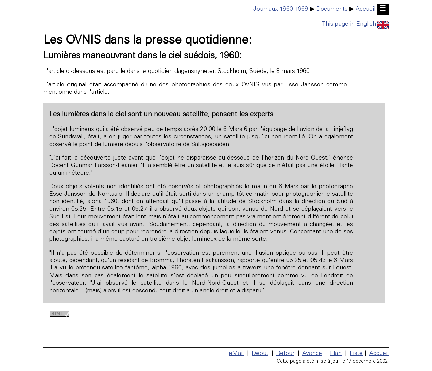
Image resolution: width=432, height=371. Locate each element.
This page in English (355, 24)
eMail (236, 354)
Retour (285, 354)
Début (260, 354)
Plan (336, 354)
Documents (332, 9)
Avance (312, 354)
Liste (356, 354)
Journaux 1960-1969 (280, 9)
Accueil (365, 9)
